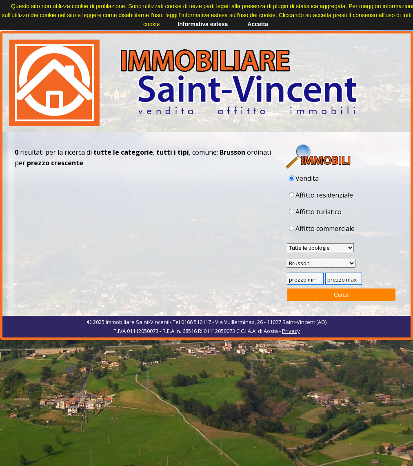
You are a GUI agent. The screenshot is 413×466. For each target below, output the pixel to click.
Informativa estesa (203, 24)
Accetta (257, 24)
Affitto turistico (315, 211)
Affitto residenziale (321, 195)
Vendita (304, 178)
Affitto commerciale (322, 228)
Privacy (291, 331)
